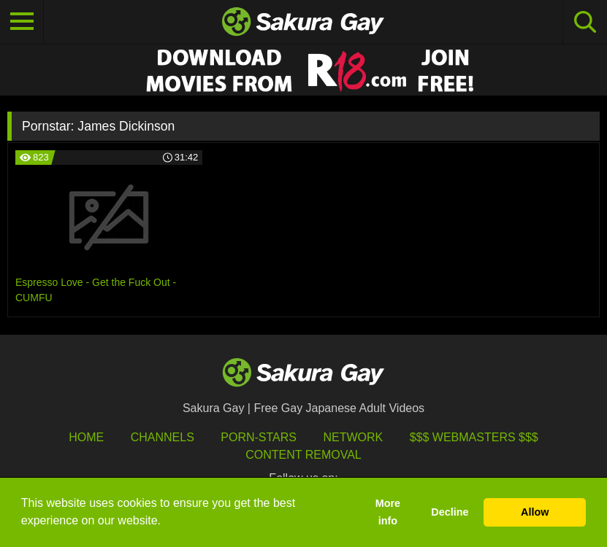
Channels (162, 437)
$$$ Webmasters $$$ (474, 437)
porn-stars (259, 437)
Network (353, 437)
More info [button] (387, 512)
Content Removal (303, 455)
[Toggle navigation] (22, 22)
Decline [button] (449, 512)
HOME (86, 437)
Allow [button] (535, 512)
